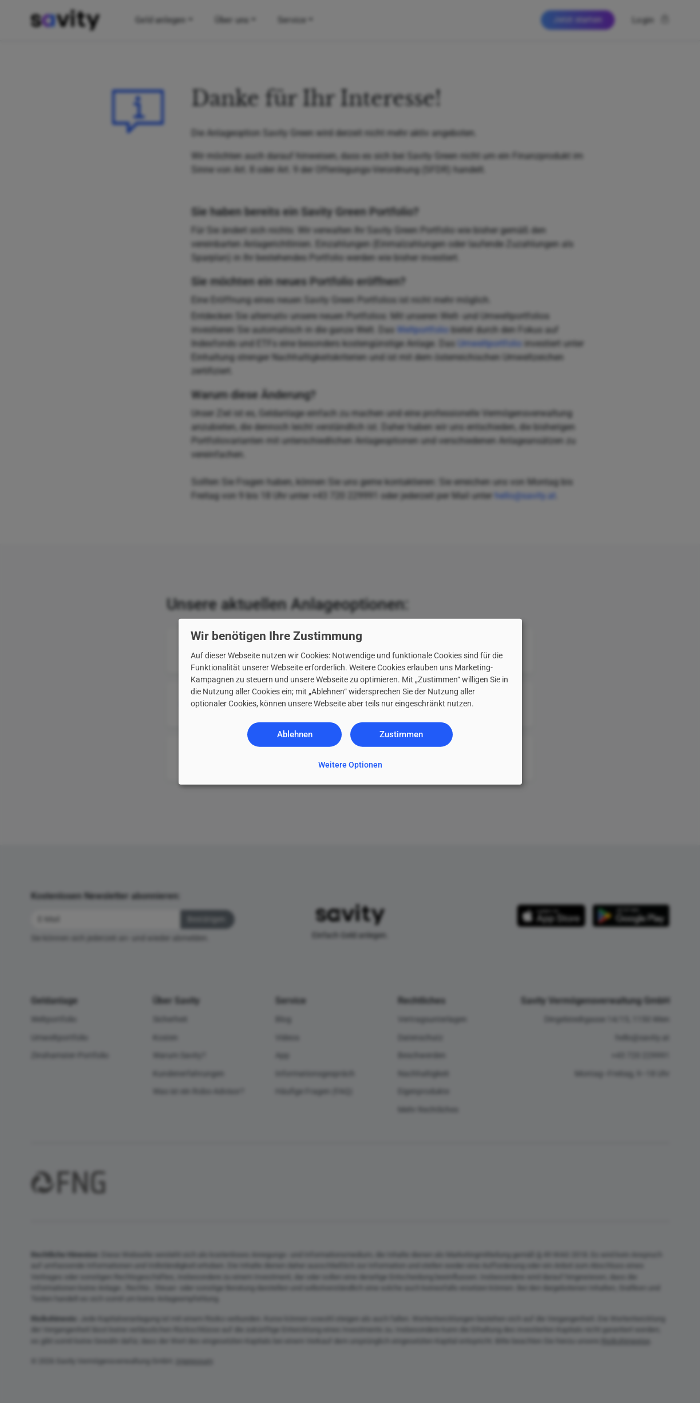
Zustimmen (401, 734)
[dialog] (350, 701)
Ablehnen (295, 734)
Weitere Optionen (350, 764)
